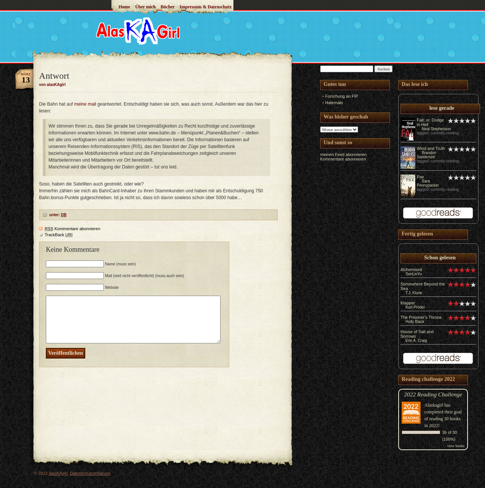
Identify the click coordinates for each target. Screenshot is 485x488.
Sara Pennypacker (428, 183)
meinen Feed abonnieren (343, 154)
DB (63, 215)
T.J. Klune (413, 293)
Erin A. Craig (416, 340)
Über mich (145, 6)
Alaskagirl (433, 405)
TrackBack (59, 234)
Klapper (408, 303)
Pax (420, 177)
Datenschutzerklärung (90, 473)
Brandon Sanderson (426, 155)
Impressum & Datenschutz (206, 6)
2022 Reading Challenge (433, 394)
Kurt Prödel (414, 307)
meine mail (85, 104)
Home (124, 6)
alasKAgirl (58, 473)
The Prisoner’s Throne (421, 317)
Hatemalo (334, 102)
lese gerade (441, 108)
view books (456, 446)
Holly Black (414, 322)
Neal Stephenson (436, 129)
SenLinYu (413, 274)
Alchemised (411, 269)
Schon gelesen (440, 257)
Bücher (168, 6)
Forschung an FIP (341, 96)
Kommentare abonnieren (72, 228)
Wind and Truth (431, 148)
